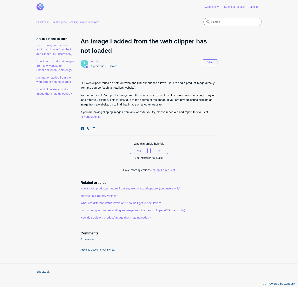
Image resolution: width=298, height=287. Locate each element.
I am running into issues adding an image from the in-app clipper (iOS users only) (55, 49)
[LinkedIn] (93, 128)
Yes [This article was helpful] (139, 151)
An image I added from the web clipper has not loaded (53, 80)
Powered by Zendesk (281, 283)
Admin (95, 61)
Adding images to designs (84, 22)
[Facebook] (82, 128)
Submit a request (234, 6)
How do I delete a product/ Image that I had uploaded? (54, 91)
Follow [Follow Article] (210, 62)
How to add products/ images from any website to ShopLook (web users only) (55, 66)
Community (212, 6)
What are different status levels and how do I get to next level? (121, 203)
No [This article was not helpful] (159, 151)
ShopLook (42, 22)
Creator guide (59, 22)
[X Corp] (88, 128)
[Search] (233, 22)
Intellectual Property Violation (99, 195)
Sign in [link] (253, 6)
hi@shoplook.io (91, 116)
